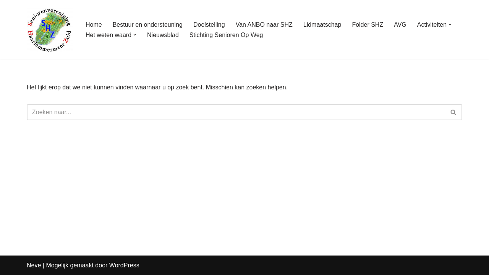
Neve (34, 265)
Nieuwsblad (163, 35)
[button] (450, 24)
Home (94, 24)
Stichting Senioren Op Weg (226, 35)
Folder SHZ (367, 24)
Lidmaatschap (322, 24)
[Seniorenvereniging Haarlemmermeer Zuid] (50, 29)
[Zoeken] (236, 112)
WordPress (124, 265)
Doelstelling (209, 24)
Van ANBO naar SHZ (264, 24)
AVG (400, 24)
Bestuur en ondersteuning (148, 24)
